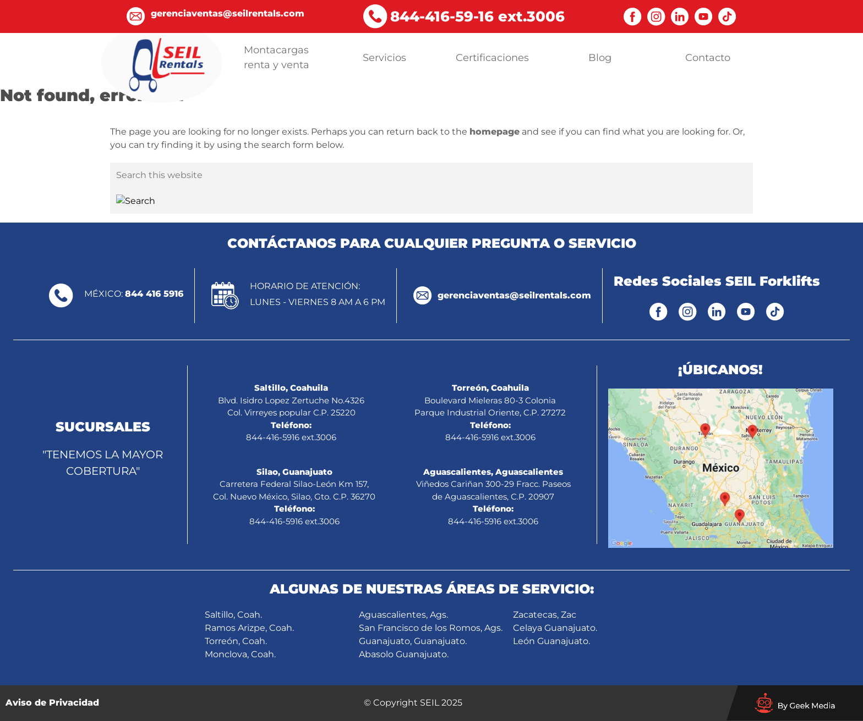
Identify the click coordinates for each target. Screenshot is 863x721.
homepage (494, 131)
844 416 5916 (154, 294)
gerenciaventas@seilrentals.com (514, 295)
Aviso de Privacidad (52, 702)
